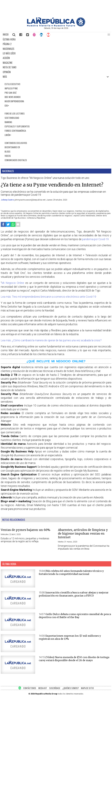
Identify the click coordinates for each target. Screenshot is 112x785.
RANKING (8, 122)
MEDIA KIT (42, 688)
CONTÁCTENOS (29, 688)
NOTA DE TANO (9, 67)
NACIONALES (8, 49)
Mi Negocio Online (13, 282)
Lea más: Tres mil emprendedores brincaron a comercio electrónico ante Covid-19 (48, 296)
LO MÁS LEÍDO (9, 53)
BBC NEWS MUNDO (12, 97)
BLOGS (7, 151)
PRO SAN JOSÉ (11, 92)
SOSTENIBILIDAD (12, 117)
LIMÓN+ (8, 135)
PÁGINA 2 (7, 44)
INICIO (6, 34)
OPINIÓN (7, 72)
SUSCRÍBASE (54, 688)
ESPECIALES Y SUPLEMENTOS (17, 126)
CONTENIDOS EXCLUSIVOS (16, 143)
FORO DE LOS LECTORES (15, 113)
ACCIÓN (6, 58)
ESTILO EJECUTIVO (12, 84)
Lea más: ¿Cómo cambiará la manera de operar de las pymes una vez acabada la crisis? (51, 340)
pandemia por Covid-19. (95, 239)
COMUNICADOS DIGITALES (16, 160)
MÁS (5, 76)
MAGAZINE (7, 63)
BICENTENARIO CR (12, 147)
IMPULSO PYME (11, 88)
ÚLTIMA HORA (9, 39)
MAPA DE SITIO (87, 688)
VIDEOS (8, 155)
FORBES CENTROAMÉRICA (15, 130)
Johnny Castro (8, 200)
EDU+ (7, 105)
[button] (108, 34)
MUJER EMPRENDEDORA (14, 101)
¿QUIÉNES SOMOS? (70, 688)
